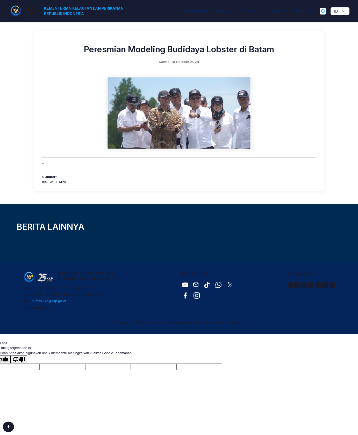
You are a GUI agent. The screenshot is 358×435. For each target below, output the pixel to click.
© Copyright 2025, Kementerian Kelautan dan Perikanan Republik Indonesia (179, 322)
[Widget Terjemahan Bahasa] (340, 11)
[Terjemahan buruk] (19, 359)
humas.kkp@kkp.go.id (49, 301)
